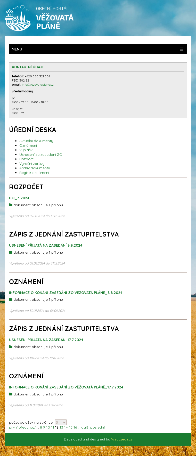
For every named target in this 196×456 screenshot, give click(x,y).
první (13, 427)
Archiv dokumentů (34, 168)
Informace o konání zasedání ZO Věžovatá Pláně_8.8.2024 (66, 292)
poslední (97, 427)
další (85, 427)
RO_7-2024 (19, 198)
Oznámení (28, 145)
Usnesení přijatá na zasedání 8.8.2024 (46, 245)
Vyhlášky (27, 150)
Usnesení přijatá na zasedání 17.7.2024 (46, 339)
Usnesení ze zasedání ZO (40, 154)
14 (66, 427)
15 (70, 427)
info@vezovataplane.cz (38, 84)
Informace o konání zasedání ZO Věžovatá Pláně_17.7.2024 (66, 387)
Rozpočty (27, 159)
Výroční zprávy (32, 163)
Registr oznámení (34, 172)
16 (75, 427)
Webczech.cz (121, 439)
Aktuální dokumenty (36, 140)
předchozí (27, 427)
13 (61, 427)
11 (52, 427)
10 (48, 427)
